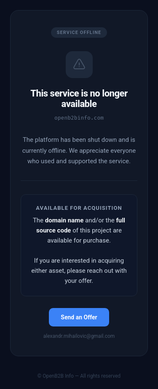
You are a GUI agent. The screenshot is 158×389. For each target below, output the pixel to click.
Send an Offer (79, 317)
